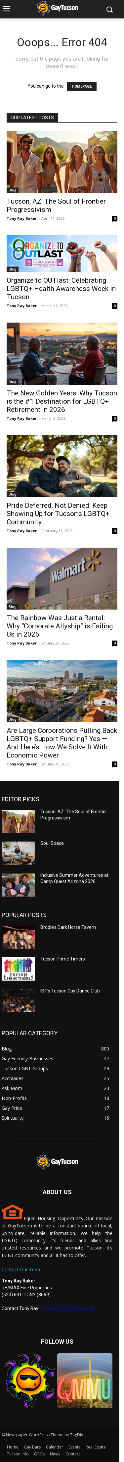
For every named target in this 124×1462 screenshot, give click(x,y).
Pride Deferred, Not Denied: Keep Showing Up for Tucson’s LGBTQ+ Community (58, 514)
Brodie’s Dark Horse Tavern (68, 927)
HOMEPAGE (82, 86)
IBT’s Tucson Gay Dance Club (70, 990)
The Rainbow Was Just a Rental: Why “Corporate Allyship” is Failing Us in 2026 (60, 626)
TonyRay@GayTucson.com (68, 1308)
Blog (13, 190)
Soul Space (52, 843)
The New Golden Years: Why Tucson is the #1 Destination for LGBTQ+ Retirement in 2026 (62, 401)
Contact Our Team (22, 1269)
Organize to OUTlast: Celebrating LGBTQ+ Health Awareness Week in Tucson (61, 288)
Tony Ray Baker (22, 218)
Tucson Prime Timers (62, 958)
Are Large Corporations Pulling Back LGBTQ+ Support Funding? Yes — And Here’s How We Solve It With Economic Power (62, 743)
